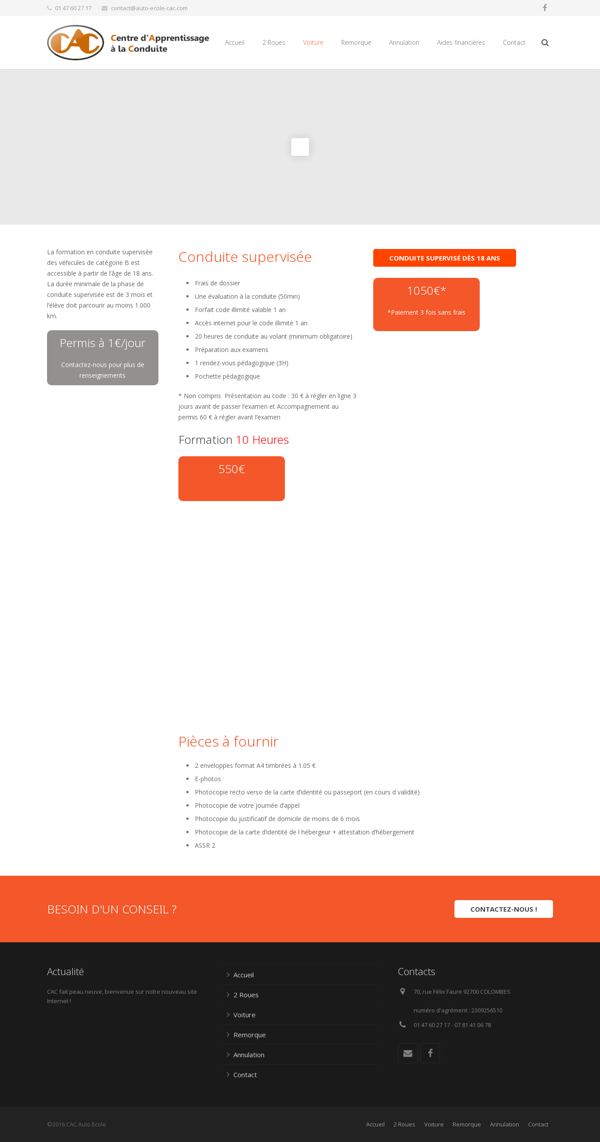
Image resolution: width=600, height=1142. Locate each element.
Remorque (249, 1034)
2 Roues (246, 994)
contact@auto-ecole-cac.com (149, 8)
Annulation (248, 1054)
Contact (245, 1074)
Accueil (243, 974)
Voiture (244, 1014)
